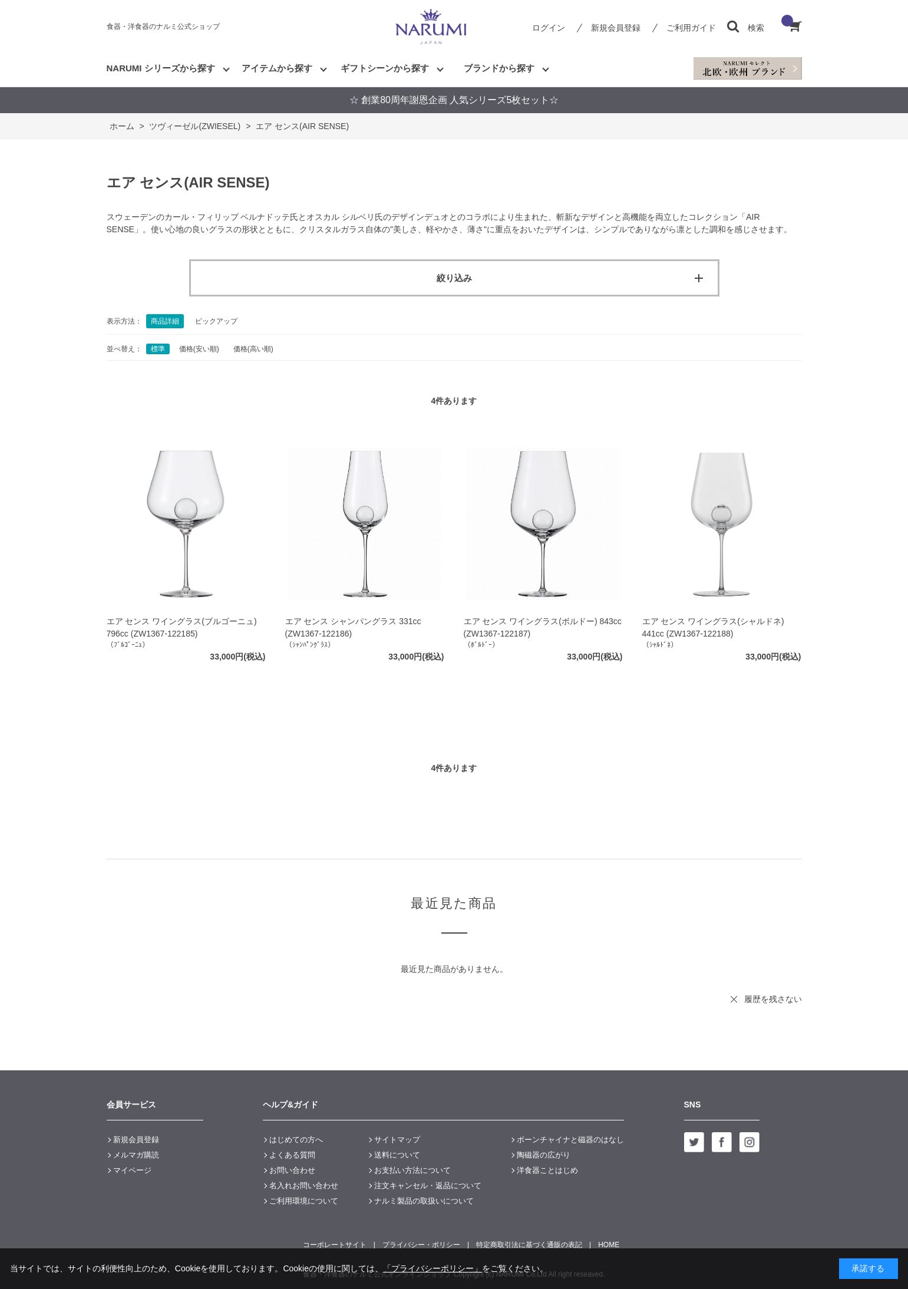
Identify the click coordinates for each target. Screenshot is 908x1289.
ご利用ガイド (691, 27)
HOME (608, 1245)
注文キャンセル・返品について (427, 1185)
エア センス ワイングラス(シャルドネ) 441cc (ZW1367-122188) (713, 627)
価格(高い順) (253, 349)
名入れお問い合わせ (303, 1185)
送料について (397, 1154)
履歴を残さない (773, 999)
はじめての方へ (296, 1139)
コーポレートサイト (334, 1245)
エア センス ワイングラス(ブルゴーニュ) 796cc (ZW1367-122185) (182, 627)
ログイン (548, 27)
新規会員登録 (615, 27)
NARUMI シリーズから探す (161, 68)
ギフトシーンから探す (385, 68)
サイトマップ (397, 1139)
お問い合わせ (292, 1170)
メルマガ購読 (136, 1154)
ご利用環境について (303, 1200)
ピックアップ (216, 321)
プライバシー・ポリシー (421, 1245)
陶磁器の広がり (543, 1154)
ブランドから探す (499, 68)
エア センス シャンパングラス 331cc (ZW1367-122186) (353, 627)
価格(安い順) (199, 349)
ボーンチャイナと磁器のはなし (570, 1139)
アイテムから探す (277, 68)
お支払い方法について (412, 1170)
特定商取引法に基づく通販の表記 (529, 1245)
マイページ (132, 1170)
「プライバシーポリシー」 (432, 1268)
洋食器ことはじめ (547, 1170)
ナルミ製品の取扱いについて (424, 1200)
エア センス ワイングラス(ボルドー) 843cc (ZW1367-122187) (543, 627)
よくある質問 (292, 1154)
